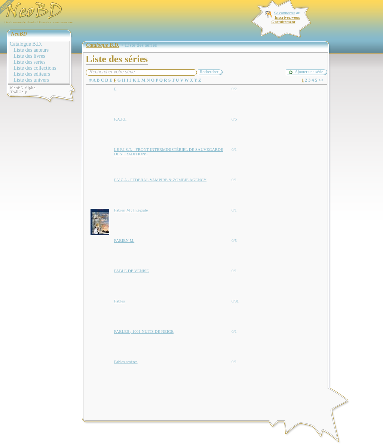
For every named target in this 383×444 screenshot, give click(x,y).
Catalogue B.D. (26, 44)
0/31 (235, 301)
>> (321, 80)
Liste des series (29, 62)
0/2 (234, 88)
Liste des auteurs (31, 50)
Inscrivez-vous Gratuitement (285, 19)
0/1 (234, 149)
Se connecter (284, 12)
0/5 (234, 240)
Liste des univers (31, 80)
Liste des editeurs (31, 74)
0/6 (234, 119)
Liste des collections (34, 68)
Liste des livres (29, 56)
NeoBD (19, 34)
